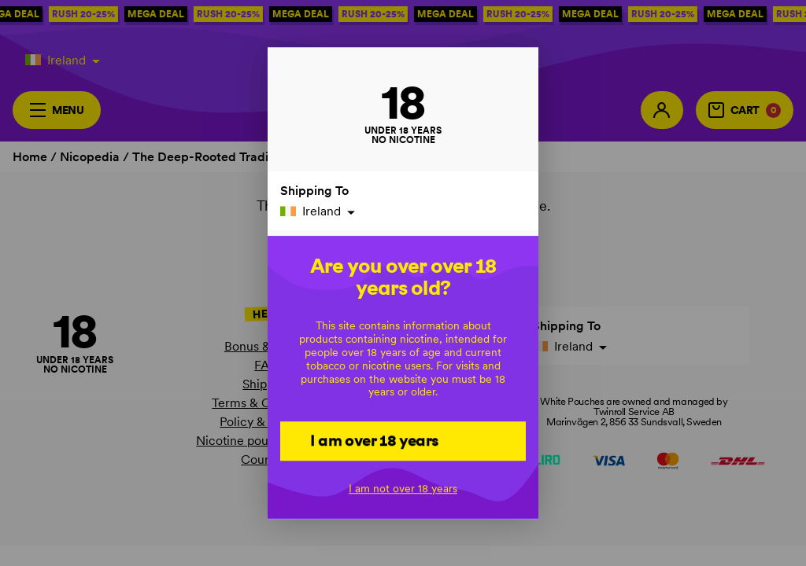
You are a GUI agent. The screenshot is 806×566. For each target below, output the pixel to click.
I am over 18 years (374, 440)
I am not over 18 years (403, 488)
